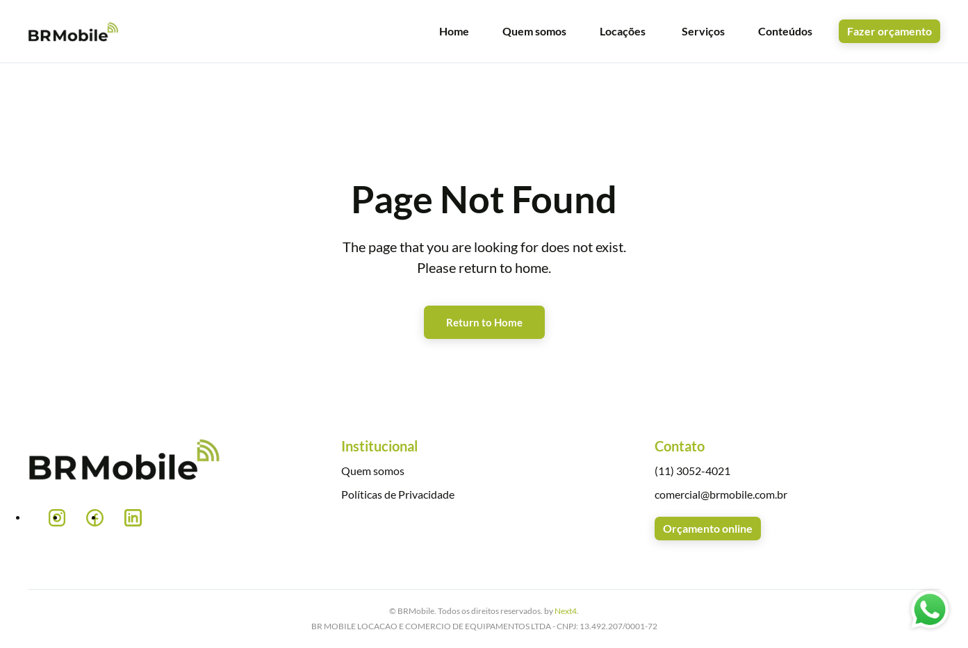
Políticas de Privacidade (397, 494)
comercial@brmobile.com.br (721, 494)
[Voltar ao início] (74, 31)
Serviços (703, 31)
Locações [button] (623, 31)
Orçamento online (708, 528)
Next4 (566, 611)
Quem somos (534, 31)
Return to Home (484, 322)
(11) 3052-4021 (692, 470)
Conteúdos (785, 31)
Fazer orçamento (889, 31)
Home (454, 31)
